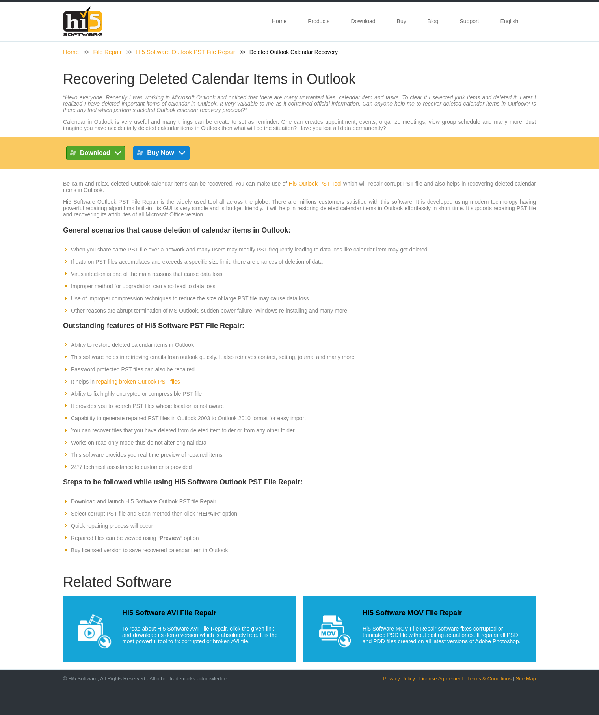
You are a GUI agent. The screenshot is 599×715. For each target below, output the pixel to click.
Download (363, 21)
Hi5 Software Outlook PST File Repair (185, 51)
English (510, 21)
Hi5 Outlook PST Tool (314, 184)
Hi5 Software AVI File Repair (169, 613)
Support (469, 21)
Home (279, 21)
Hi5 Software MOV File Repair (412, 613)
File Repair (107, 51)
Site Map (526, 678)
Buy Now (161, 154)
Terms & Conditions (489, 678)
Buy (401, 21)
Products (318, 21)
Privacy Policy (399, 678)
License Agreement (441, 678)
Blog (433, 21)
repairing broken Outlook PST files (138, 381)
